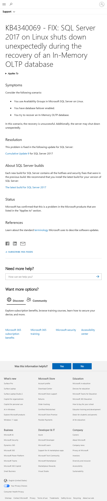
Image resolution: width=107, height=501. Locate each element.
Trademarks (54, 498)
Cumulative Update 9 (17, 153)
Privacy (32, 498)
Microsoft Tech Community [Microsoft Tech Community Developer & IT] (48, 455)
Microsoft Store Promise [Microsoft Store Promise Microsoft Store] (47, 414)
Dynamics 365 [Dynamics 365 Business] (9, 445)
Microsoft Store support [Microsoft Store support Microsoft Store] (47, 394)
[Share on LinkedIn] (13, 243)
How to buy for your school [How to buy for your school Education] (83, 404)
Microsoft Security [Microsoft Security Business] (11, 440)
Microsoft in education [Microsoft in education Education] (81, 383)
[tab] (16, 300)
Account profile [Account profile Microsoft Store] (44, 383)
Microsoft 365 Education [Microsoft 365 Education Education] (82, 399)
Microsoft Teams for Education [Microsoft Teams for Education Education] (85, 394)
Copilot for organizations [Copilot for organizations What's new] (13, 399)
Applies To (13, 73)
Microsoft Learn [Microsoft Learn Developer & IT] (44, 445)
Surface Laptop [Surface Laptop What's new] (10, 388)
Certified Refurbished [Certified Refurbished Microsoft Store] (46, 409)
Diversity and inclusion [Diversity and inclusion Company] (82, 461)
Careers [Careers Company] (76, 435)
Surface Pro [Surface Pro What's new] (8, 383)
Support (7, 11)
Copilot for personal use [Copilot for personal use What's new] (13, 404)
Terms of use (42, 498)
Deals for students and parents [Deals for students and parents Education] (85, 414)
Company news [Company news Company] (79, 445)
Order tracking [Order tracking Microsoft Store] (44, 404)
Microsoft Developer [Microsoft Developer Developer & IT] (46, 440)
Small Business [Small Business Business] (10, 471)
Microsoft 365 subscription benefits (13, 333)
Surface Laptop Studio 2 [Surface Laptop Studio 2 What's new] (13, 394)
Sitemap (8, 498)
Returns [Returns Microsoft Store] (41, 399)
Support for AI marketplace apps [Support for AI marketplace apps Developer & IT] (51, 450)
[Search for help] (11, 4)
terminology (41, 230)
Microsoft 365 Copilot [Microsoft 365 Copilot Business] (12, 466)
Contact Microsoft (21, 498)
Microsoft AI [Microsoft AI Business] (9, 435)
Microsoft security (66, 329)
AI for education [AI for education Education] (79, 420)
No (82, 366)
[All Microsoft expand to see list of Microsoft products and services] (4, 4)
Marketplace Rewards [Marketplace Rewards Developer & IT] (47, 466)
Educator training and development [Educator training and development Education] (86, 409)
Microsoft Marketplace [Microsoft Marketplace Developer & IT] (47, 461)
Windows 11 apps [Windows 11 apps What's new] (11, 420)
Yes (62, 366)
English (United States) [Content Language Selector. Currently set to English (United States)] (18, 480)
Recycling (77, 498)
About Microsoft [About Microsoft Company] (79, 440)
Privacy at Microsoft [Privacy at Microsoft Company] (80, 450)
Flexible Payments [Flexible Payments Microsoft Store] (45, 420)
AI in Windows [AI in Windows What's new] (9, 409)
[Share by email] (21, 243)
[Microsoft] (53, 2)
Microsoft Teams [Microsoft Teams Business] (10, 461)
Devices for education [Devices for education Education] (81, 388)
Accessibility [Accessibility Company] (77, 466)
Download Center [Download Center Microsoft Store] (45, 388)
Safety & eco (66, 498)
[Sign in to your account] (102, 4)
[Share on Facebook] (7, 243)
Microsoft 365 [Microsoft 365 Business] (9, 450)
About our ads (88, 498)
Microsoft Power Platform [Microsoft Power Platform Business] (14, 455)
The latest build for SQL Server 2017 (25, 187)
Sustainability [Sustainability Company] (78, 471)
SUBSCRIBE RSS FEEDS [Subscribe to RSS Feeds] (20, 251)
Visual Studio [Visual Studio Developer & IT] (43, 471)
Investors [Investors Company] (76, 455)
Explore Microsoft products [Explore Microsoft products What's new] (14, 414)
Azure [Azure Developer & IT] (40, 435)
